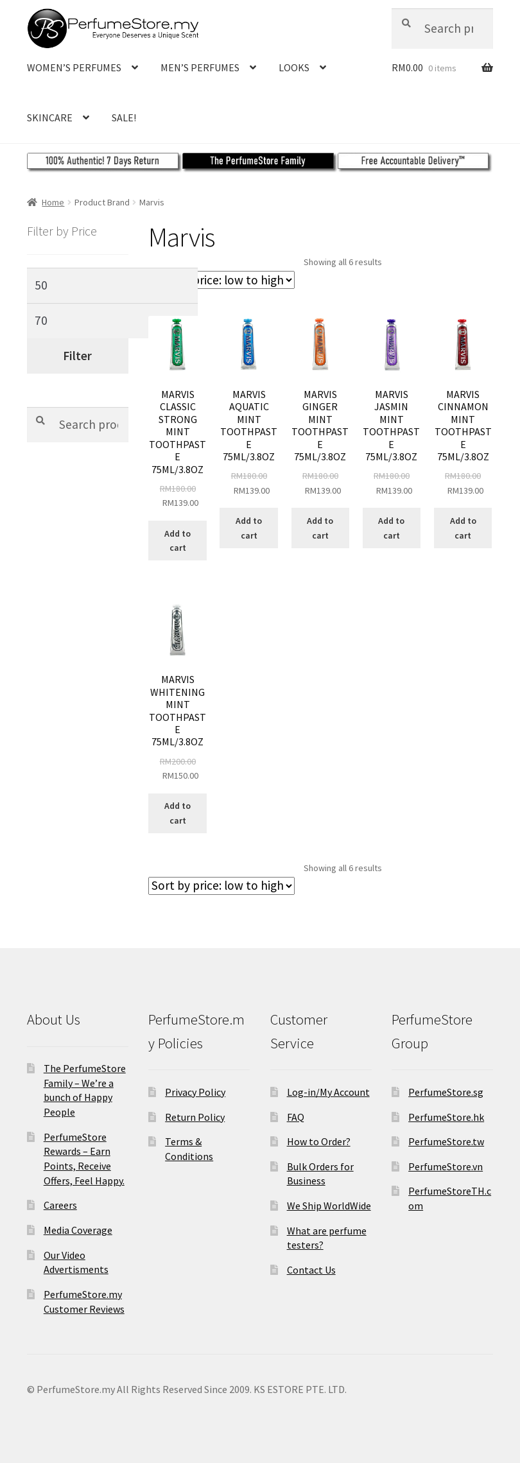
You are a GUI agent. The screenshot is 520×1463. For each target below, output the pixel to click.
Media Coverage (78, 1230)
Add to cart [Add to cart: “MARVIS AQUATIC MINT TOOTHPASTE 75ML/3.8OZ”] (249, 528)
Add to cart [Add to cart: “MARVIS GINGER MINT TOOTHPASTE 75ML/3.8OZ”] (320, 528)
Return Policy (195, 1117)
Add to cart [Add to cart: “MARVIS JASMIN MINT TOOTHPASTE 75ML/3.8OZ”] (391, 528)
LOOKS (294, 67)
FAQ (295, 1117)
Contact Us (311, 1269)
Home (53, 202)
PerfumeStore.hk (446, 1117)
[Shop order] (221, 280)
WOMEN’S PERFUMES (74, 67)
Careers (60, 1205)
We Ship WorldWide (329, 1205)
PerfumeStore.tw (446, 1141)
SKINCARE (50, 117)
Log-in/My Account (328, 1092)
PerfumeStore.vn (445, 1166)
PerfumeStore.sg (445, 1092)
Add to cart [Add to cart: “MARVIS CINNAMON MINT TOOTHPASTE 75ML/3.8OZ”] (463, 528)
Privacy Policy (195, 1092)
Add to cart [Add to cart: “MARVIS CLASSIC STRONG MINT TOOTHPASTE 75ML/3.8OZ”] (177, 541)
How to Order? (319, 1141)
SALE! (124, 117)
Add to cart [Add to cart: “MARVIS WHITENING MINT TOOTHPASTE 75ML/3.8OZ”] (177, 813)
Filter (77, 355)
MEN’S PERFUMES (199, 67)
